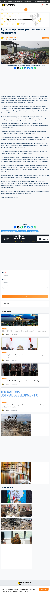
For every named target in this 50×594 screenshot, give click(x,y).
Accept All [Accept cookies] (44, 589)
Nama (4, 272)
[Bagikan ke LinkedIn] (25, 68)
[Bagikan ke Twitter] (18, 68)
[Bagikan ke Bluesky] (28, 68)
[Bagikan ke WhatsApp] (35, 68)
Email (3, 279)
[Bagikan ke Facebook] (15, 68)
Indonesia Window (12, 37)
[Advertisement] (25, 82)
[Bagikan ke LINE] (21, 68)
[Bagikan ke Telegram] (32, 68)
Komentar (5, 286)
